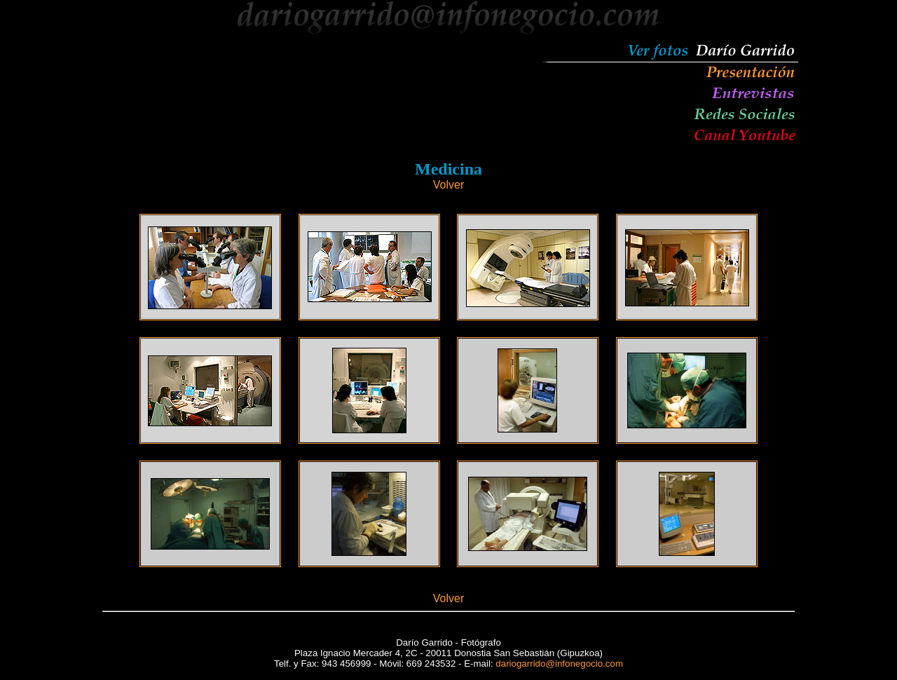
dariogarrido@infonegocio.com (559, 663)
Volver (448, 185)
